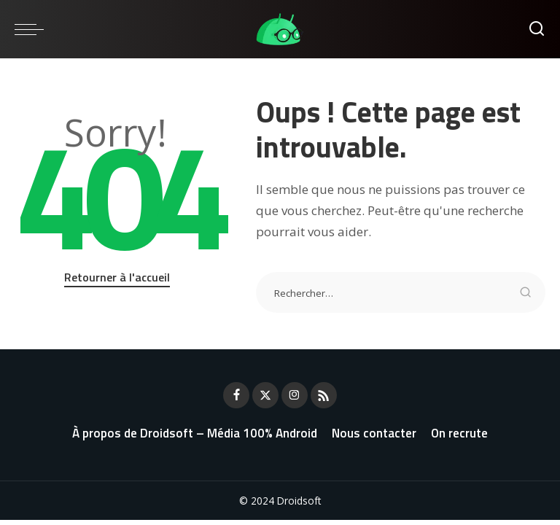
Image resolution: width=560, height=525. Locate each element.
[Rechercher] (536, 29)
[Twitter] (265, 395)
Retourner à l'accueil (117, 277)
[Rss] (324, 395)
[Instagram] (294, 395)
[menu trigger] (33, 29)
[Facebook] (236, 395)
